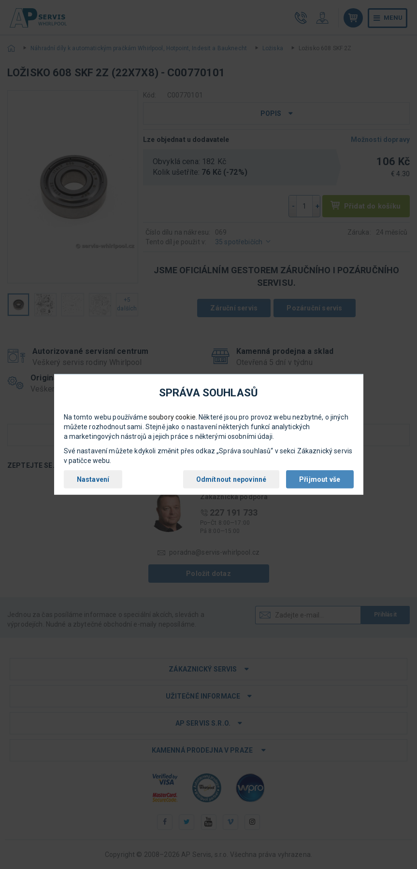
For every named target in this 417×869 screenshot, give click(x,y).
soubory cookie (172, 417)
